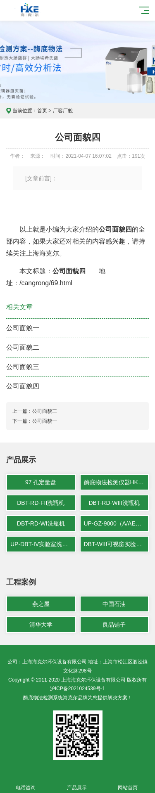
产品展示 (77, 783)
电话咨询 (25, 783)
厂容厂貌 (63, 111)
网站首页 (128, 783)
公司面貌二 (22, 347)
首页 (42, 111)
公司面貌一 (22, 327)
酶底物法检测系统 (43, 698)
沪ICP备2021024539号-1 (77, 688)
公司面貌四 (22, 386)
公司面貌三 (22, 366)
